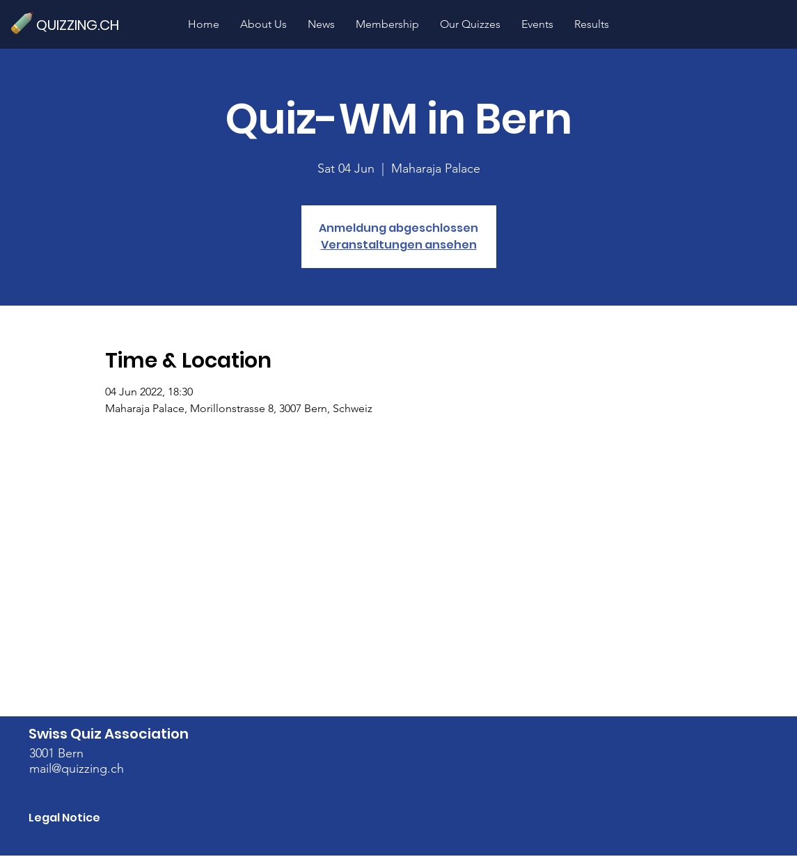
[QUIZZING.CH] (83, 25)
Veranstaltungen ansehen (399, 245)
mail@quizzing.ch (76, 768)
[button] (470, 24)
